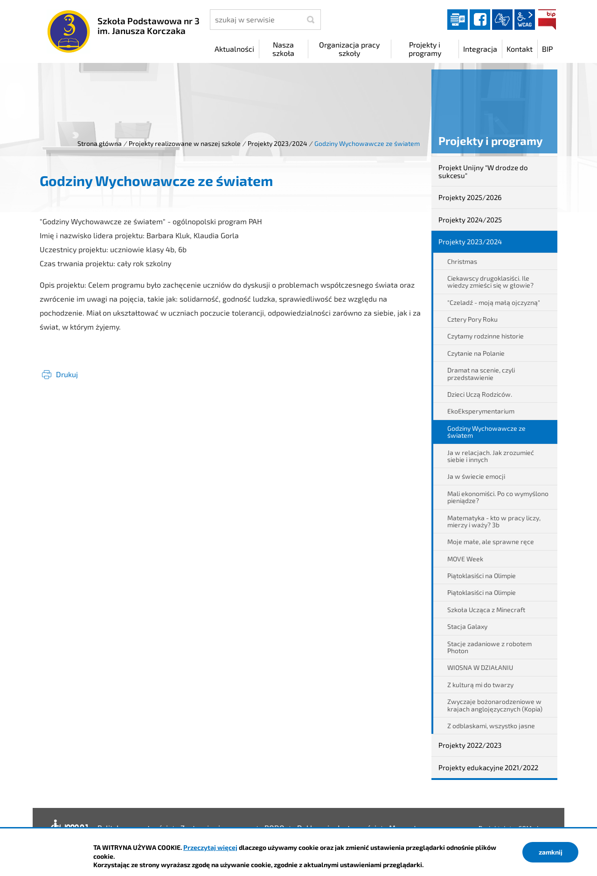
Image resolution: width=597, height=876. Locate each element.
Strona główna (99, 143)
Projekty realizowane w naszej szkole (185, 143)
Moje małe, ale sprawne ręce (490, 541)
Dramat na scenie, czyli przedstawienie (481, 373)
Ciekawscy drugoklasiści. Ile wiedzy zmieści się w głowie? (490, 281)
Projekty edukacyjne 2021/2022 (488, 767)
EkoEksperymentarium (480, 411)
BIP (547, 19)
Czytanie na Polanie (476, 353)
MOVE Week (465, 559)
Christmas (462, 261)
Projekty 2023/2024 (277, 143)
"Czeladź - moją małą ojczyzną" (493, 302)
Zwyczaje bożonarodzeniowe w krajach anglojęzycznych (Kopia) (494, 704)
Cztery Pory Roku (472, 319)
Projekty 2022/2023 (469, 745)
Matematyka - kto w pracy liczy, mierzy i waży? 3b (494, 521)
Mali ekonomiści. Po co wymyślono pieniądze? (497, 497)
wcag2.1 (524, 19)
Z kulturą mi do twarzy (480, 685)
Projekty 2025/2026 (470, 197)
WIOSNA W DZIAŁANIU (480, 667)
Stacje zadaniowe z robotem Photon (489, 647)
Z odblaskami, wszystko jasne (491, 726)
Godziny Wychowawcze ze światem (486, 431)
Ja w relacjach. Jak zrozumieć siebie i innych (490, 455)
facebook (480, 19)
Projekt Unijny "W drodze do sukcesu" (483, 171)
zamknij (550, 852)
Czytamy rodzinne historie (485, 336)
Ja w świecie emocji (476, 476)
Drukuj (67, 374)
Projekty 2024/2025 (470, 219)
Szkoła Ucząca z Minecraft (486, 610)
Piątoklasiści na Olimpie (481, 575)
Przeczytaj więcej (210, 847)
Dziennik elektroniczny (457, 19)
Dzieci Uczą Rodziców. (479, 394)
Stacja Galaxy (467, 626)
